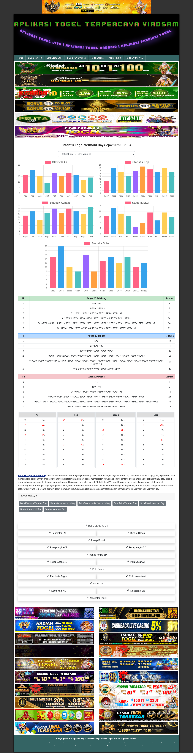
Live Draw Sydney (76, 58)
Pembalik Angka (57, 576)
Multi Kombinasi (136, 576)
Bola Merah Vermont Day (152, 503)
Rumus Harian (136, 532)
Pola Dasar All (136, 561)
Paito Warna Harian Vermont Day (94, 503)
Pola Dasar (96, 569)
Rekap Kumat (96, 540)
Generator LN (57, 532)
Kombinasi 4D (57, 590)
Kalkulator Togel (96, 597)
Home (20, 58)
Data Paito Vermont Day (125, 503)
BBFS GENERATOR (96, 525)
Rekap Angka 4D (57, 561)
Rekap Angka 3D (136, 547)
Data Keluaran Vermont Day (33, 503)
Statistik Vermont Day (30, 509)
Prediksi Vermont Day (55, 509)
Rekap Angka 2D (96, 554)
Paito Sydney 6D (134, 58)
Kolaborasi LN (136, 590)
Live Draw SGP (54, 58)
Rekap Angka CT (57, 547)
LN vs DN (96, 583)
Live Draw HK (35, 58)
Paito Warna (97, 58)
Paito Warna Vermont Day (63, 503)
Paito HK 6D (114, 58)
